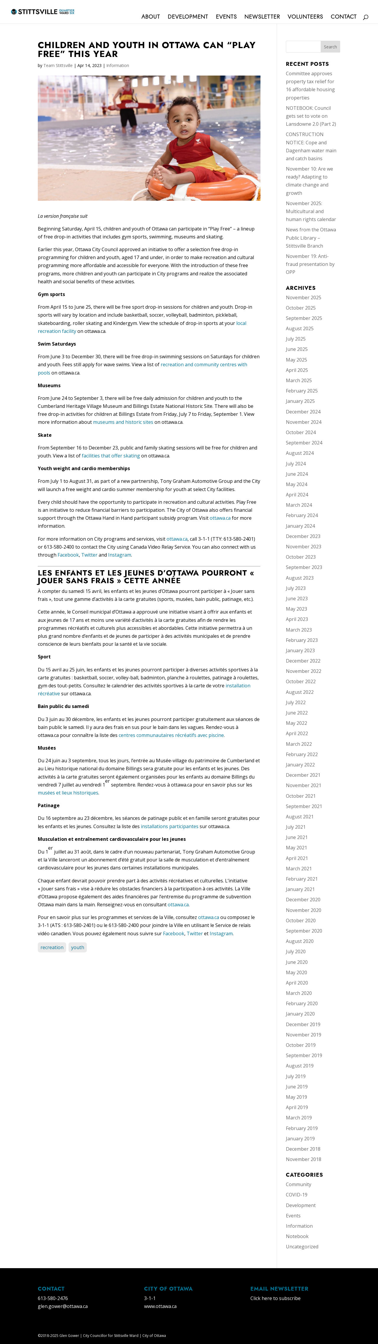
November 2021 (303, 785)
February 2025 (302, 390)
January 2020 (300, 1014)
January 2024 (300, 526)
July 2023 (296, 588)
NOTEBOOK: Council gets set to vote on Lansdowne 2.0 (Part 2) (311, 116)
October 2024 (301, 432)
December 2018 (303, 1149)
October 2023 (301, 557)
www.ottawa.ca (160, 1306)
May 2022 (296, 723)
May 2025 (296, 360)
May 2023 (296, 609)
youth (77, 947)
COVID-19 (296, 1194)
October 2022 (301, 681)
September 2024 (304, 442)
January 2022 (300, 764)
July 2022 (296, 702)
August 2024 (300, 453)
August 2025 (300, 328)
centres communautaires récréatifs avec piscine (171, 735)
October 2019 (301, 1045)
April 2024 (297, 494)
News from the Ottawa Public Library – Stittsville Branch (311, 237)
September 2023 (304, 567)
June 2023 (297, 598)
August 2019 (300, 1065)
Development (188, 18)
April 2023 (297, 619)
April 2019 (297, 1107)
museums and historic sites (123, 422)
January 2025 (300, 401)
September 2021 (304, 806)
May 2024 (296, 484)
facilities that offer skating (111, 455)
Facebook (68, 555)
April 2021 (297, 858)
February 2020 (302, 1003)
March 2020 (299, 993)
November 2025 (303, 297)
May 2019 (296, 1097)
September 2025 (304, 318)
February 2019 (302, 1128)
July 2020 (296, 951)
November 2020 (303, 910)
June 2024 (297, 474)
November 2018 (303, 1159)
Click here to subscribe (275, 1298)
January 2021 (300, 889)
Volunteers (305, 18)
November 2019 (303, 1034)
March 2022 (299, 744)
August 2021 (300, 816)
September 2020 (304, 931)
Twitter (89, 555)
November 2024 (303, 422)
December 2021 (303, 775)
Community (298, 1184)
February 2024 (302, 515)
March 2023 (299, 630)
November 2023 (303, 546)
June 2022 (297, 712)
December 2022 (303, 661)
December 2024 (303, 411)
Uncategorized (302, 1246)
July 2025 (296, 339)
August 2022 (300, 692)
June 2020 (297, 962)
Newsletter (262, 18)
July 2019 (296, 1076)
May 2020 (296, 972)
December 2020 (303, 899)
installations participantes (169, 826)
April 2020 (297, 983)
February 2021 (302, 879)
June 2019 (297, 1086)
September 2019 (304, 1055)
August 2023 (300, 578)
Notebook (297, 1236)
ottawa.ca (220, 518)
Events (226, 18)
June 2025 (297, 349)
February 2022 (302, 754)
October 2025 (301, 308)
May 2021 (296, 847)
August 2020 (300, 941)
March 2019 (299, 1117)
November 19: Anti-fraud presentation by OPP (310, 264)
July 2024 (296, 463)
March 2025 (299, 380)
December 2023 (303, 536)
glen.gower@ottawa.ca (63, 1306)
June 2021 (297, 837)
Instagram (119, 555)
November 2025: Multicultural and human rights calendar (311, 211)
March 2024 (299, 505)
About (150, 18)
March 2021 (299, 868)
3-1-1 (150, 1298)
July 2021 (296, 827)
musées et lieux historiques (68, 792)
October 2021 (301, 796)
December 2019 (303, 1024)
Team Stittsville (58, 65)
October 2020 (301, 920)
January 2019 (300, 1138)
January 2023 (300, 650)
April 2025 (297, 370)
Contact (344, 18)
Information (117, 65)
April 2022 (297, 733)
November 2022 (303, 671)
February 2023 (302, 640)
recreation (51, 947)
